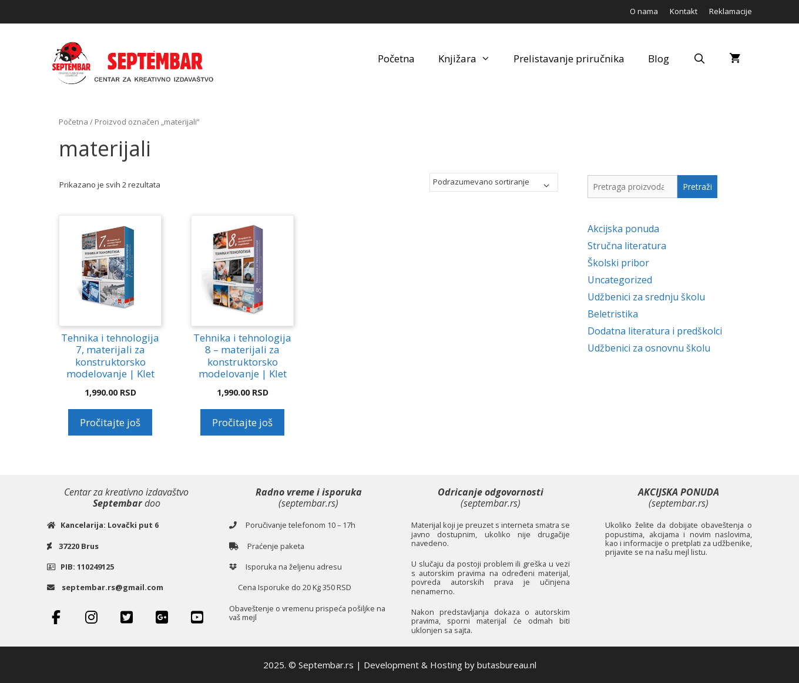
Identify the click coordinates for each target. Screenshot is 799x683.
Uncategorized (620, 279)
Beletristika (613, 313)
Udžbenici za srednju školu (646, 296)
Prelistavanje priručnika (569, 58)
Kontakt (683, 11)
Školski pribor (618, 262)
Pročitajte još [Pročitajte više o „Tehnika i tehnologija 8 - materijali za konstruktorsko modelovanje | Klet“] (242, 422)
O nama (644, 11)
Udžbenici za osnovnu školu (649, 348)
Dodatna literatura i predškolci (655, 330)
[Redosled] (493, 182)
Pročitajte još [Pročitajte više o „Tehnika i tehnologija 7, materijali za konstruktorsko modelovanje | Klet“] (110, 422)
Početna (396, 58)
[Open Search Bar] (699, 58)
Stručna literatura (627, 245)
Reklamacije (730, 11)
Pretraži (697, 186)
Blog (658, 58)
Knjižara (470, 58)
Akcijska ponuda (623, 228)
